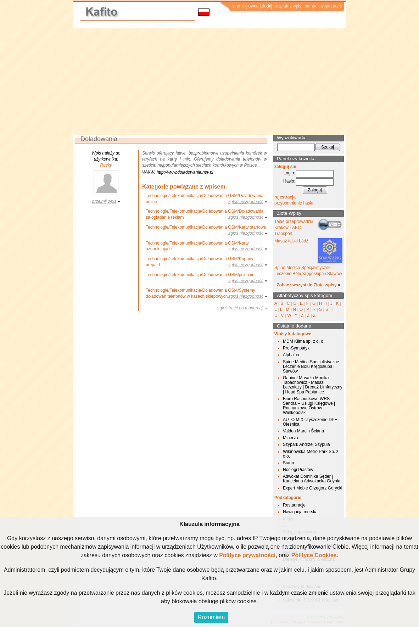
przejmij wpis (104, 201)
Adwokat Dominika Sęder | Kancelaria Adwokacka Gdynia (311, 478)
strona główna (245, 6)
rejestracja (285, 197)
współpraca (331, 6)
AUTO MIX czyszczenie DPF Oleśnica (310, 422)
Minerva (290, 437)
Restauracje (294, 505)
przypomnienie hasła (293, 203)
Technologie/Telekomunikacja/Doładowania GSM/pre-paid (200, 274)
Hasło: (289, 181)
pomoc (311, 6)
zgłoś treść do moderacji (240, 308)
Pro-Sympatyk (296, 348)
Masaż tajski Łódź (291, 241)
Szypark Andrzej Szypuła (306, 444)
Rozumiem (211, 617)
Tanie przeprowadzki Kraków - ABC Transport (293, 227)
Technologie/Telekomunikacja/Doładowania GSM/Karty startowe (206, 227)
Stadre (289, 462)
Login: (289, 172)
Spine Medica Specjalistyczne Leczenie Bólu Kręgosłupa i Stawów (311, 366)
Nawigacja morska (300, 511)
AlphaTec (291, 354)
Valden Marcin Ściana (303, 431)
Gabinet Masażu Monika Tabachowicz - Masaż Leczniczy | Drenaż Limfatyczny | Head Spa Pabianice (312, 384)
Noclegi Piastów (298, 469)
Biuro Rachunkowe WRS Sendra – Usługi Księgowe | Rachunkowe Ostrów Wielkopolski (309, 405)
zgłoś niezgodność (245, 201)
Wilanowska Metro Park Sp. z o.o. (311, 454)
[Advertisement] (209, 81)
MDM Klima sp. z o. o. (303, 341)
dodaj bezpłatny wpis (281, 6)
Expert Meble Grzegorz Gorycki (312, 488)
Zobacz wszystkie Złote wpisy (306, 284)
